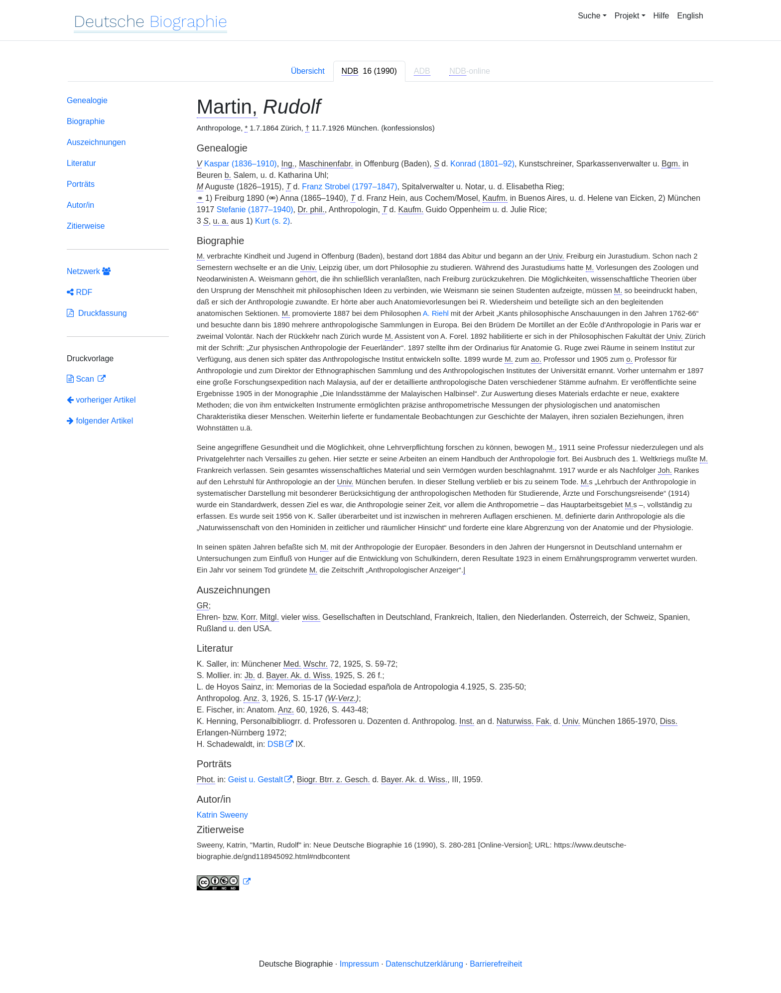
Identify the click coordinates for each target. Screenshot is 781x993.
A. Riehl (436, 313)
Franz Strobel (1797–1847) (349, 186)
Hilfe (661, 15)
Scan (81, 379)
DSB (275, 744)
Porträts (81, 184)
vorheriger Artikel (101, 400)
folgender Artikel (100, 421)
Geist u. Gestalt (255, 779)
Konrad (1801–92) (482, 163)
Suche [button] (589, 15)
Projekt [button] (627, 15)
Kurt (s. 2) (272, 221)
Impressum (359, 964)
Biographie (86, 121)
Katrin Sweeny (222, 815)
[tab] (369, 71)
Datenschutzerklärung (424, 964)
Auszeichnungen (96, 142)
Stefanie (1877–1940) (255, 209)
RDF (79, 292)
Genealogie (87, 100)
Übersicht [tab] (308, 71)
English (690, 15)
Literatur (81, 163)
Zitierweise (86, 226)
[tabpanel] (390, 495)
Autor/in (80, 205)
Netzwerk (89, 271)
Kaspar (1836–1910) (240, 163)
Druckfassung (97, 313)
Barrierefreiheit (496, 964)
